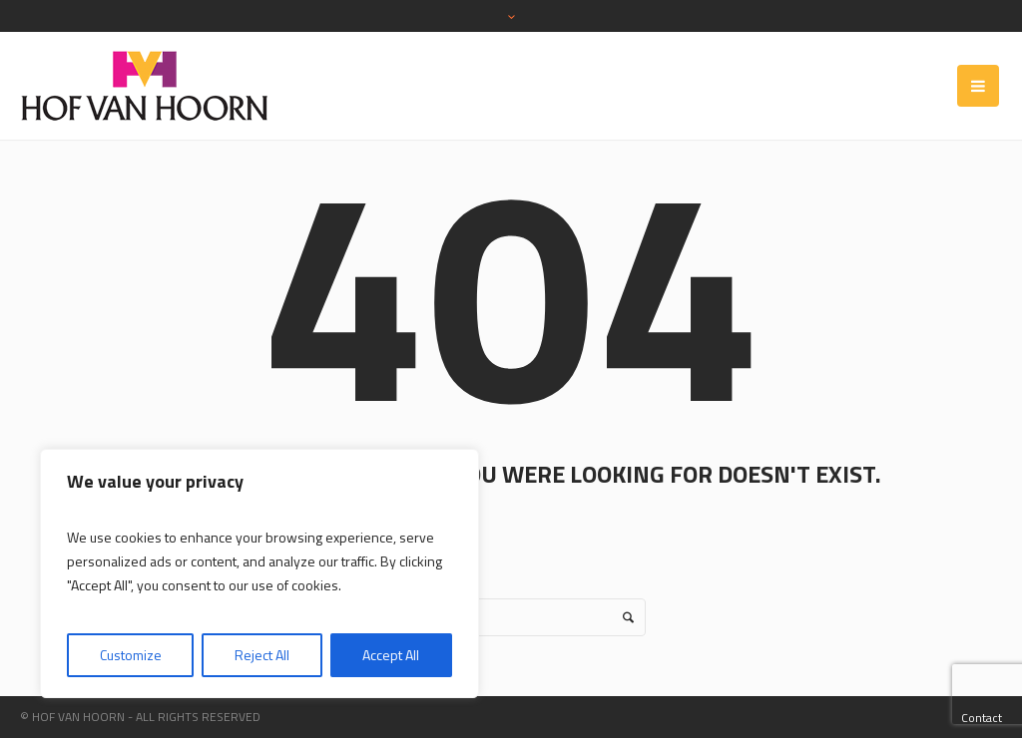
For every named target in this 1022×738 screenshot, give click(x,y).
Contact (981, 717)
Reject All (262, 654)
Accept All (390, 654)
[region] (259, 573)
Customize (131, 654)
